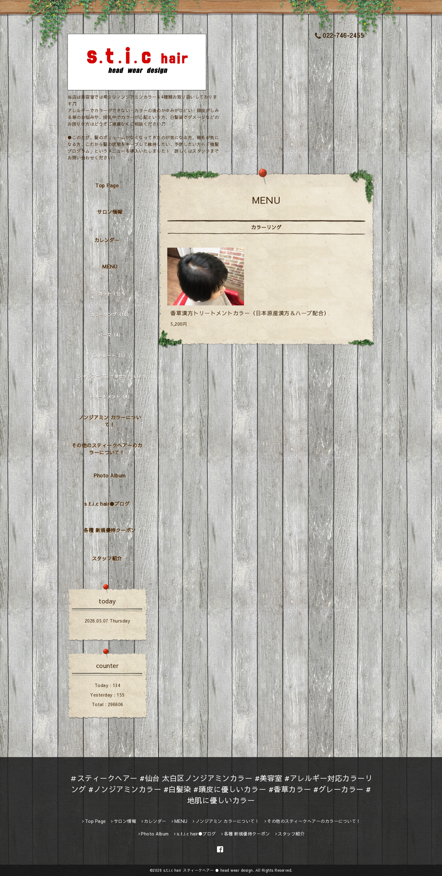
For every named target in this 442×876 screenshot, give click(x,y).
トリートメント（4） (110, 397)
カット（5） (110, 294)
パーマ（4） (110, 335)
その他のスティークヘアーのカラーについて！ (107, 449)
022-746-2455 (339, 35)
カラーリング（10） (110, 314)
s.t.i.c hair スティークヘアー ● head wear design (208, 870)
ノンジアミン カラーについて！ (110, 421)
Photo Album (110, 475)
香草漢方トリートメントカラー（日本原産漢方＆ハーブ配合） (249, 313)
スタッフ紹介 (107, 558)
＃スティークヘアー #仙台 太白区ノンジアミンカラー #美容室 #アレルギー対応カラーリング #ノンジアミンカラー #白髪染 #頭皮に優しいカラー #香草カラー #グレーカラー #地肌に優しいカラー (221, 789)
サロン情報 (109, 211)
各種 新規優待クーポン (109, 530)
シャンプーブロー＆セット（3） (110, 376)
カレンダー (107, 240)
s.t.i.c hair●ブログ (107, 503)
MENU (109, 266)
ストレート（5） (110, 355)
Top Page (106, 185)
